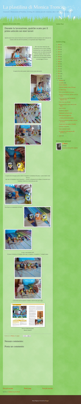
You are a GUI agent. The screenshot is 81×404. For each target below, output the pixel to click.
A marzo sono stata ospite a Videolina (67, 124)
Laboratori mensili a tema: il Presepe (67, 87)
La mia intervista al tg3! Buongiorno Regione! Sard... (67, 99)
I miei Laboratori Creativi (64, 129)
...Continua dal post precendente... (66, 118)
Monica (66, 143)
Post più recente (8, 388)
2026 (59, 44)
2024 (59, 47)
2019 (59, 59)
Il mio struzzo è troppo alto (65, 115)
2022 (59, 51)
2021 (59, 54)
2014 (59, 71)
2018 (59, 61)
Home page (27, 388)
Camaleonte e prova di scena (65, 113)
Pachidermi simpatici (63, 110)
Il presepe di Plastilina (64, 126)
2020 (59, 56)
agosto (60, 135)
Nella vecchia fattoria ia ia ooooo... (67, 92)
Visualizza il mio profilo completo (70, 148)
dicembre (61, 80)
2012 (59, 76)
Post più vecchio (47, 388)
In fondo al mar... (63, 89)
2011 (59, 78)
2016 (59, 66)
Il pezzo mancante (63, 84)
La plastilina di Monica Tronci (33, 7)
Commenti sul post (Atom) (14, 391)
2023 (59, 49)
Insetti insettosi (62, 108)
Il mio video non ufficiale (64, 102)
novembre (61, 83)
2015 (59, 68)
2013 (59, 73)
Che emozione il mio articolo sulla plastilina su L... (66, 132)
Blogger (47, 400)
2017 (59, 64)
